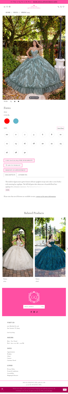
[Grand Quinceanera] (34, 7)
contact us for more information (46, 198)
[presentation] (18, 248)
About (9, 357)
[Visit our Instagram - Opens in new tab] (34, 313)
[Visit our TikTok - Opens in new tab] (37, 313)
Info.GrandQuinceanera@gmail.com (34, 384)
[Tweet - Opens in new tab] (11, 101)
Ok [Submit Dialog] (65, 391)
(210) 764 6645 (11, 334)
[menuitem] (4, 7)
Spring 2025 (25, 13)
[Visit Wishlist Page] (7, 7)
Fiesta (15, 13)
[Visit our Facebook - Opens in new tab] (31, 313)
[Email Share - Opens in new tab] (18, 101)
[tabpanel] (34, 58)
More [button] (7, 191)
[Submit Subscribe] (43, 308)
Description (10, 176)
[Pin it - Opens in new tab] (14, 101)
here (51, 392)
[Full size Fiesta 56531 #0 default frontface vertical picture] (34, 58)
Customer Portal (11, 362)
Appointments (11, 353)
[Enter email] (34, 308)
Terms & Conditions (12, 372)
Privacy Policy (11, 370)
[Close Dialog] (2, 391)
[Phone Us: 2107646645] (58, 7)
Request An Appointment (16, 171)
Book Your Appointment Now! (46, 2)
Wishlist (9, 355)
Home (8, 13)
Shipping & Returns (12, 377)
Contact (9, 360)
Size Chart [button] (60, 128)
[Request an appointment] (9, 7)
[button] (4, 7)
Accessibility (10, 375)
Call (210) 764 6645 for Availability (20, 161)
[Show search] (61, 7)
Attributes (22, 176)
